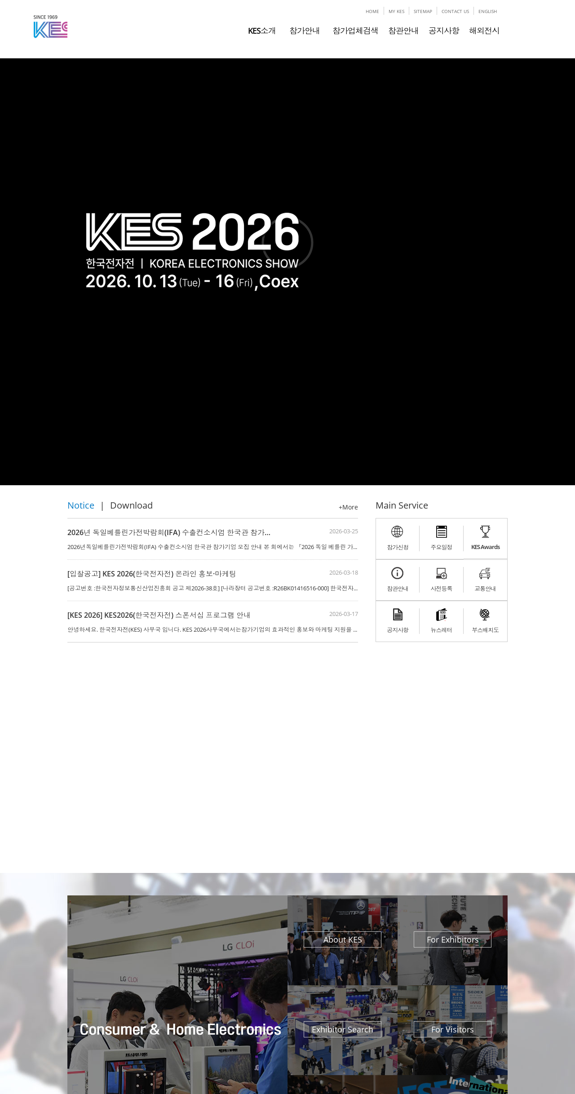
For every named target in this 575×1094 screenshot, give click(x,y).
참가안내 (303, 30)
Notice (80, 505)
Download (131, 505)
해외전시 (484, 30)
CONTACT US (455, 11)
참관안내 (403, 30)
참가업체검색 (355, 30)
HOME (372, 11)
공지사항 (444, 30)
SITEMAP (423, 11)
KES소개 (262, 30)
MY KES (396, 11)
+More (348, 507)
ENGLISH (487, 11)
